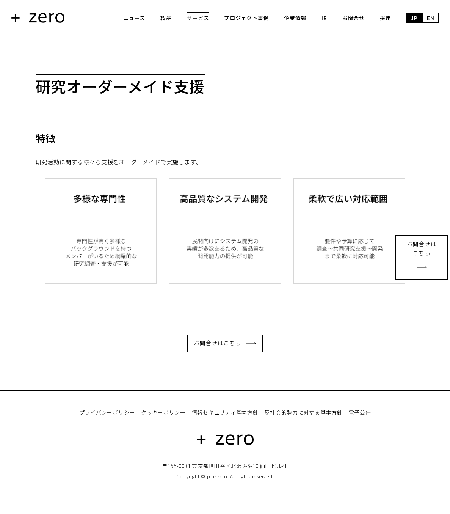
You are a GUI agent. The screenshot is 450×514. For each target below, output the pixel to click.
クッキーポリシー (163, 412)
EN (430, 18)
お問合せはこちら (217, 343)
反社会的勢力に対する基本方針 (303, 412)
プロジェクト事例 (246, 18)
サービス (198, 18)
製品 (166, 18)
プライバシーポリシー (107, 412)
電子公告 (360, 412)
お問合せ (353, 18)
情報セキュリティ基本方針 (225, 412)
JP (414, 18)
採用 (385, 18)
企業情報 (295, 18)
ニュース (134, 18)
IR (324, 18)
